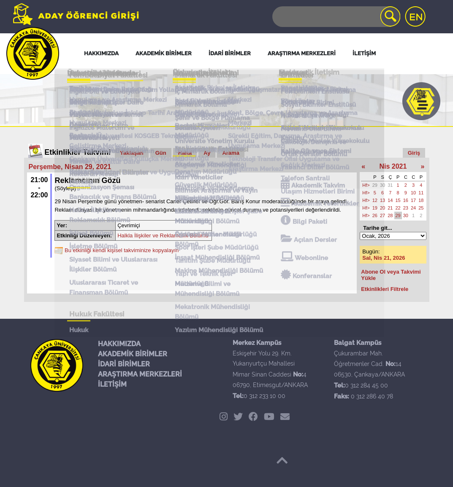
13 (382, 200)
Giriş (414, 153)
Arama (230, 153)
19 (374, 207)
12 (374, 200)
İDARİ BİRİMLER (124, 364)
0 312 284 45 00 (366, 385)
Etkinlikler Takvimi (77, 152)
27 (382, 215)
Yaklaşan (132, 153)
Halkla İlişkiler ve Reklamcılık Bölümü (162, 235)
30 (382, 185)
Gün (160, 153)
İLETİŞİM (112, 384)
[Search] (335, 16)
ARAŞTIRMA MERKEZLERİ (140, 374)
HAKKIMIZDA (119, 344)
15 (398, 200)
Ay (206, 153)
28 (390, 215)
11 (420, 192)
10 (413, 192)
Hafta (185, 153)
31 (390, 185)
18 (420, 200)
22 (398, 207)
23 (405, 207)
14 (390, 200)
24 (413, 207)
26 (374, 215)
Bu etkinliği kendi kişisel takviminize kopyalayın (122, 250)
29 (374, 185)
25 (420, 207)
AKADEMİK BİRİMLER (132, 354)
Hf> (365, 185)
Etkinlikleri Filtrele (384, 289)
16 (405, 200)
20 (382, 207)
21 (390, 207)
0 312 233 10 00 (264, 396)
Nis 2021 (393, 166)
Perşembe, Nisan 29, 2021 (70, 166)
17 (413, 200)
